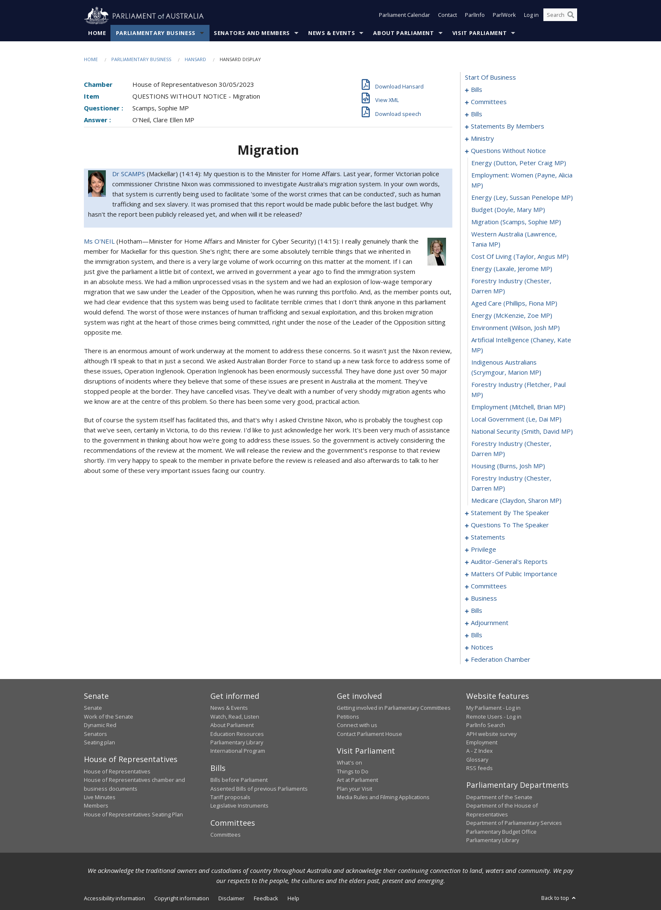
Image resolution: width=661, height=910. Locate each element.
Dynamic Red (100, 725)
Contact (447, 16)
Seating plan (99, 742)
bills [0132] (476, 611)
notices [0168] (482, 647)
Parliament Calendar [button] (404, 16)
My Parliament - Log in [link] (493, 708)
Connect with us (357, 725)
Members (96, 806)
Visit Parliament (479, 33)
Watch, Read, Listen (234, 716)
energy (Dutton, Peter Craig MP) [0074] (518, 163)
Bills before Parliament (239, 780)
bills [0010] (476, 114)
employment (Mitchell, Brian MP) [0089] (518, 407)
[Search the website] (560, 16)
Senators (95, 734)
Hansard (195, 59)
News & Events (331, 33)
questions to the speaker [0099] (510, 525)
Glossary (477, 759)
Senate (93, 708)
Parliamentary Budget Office (501, 831)
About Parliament (403, 33)
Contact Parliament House (369, 734)
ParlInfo (475, 16)
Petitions (348, 716)
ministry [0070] (482, 138)
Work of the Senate (108, 716)
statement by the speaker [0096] (510, 513)
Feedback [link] (266, 898)
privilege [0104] (483, 549)
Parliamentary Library (236, 742)
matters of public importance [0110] (514, 574)
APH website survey (491, 734)
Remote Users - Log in (493, 716)
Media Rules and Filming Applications (383, 797)
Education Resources (237, 734)
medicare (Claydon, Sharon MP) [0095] (516, 501)
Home (97, 33)
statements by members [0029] (507, 126)
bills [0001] (476, 90)
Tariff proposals (230, 797)
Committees (225, 835)
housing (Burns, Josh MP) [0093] (508, 466)
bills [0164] (476, 635)
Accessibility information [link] (114, 898)
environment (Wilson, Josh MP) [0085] (515, 328)
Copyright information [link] (181, 898)
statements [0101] (488, 537)
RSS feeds (479, 768)
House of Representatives (117, 771)
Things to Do (352, 771)
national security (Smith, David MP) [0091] (522, 431)
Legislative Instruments (239, 806)
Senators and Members (252, 33)
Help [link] (293, 898)
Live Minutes (100, 797)
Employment (481, 742)
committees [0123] (489, 586)
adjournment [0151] (489, 623)
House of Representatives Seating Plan (133, 814)
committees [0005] (489, 102)
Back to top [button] (559, 898)
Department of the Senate (499, 797)
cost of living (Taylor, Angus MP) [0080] (520, 256)
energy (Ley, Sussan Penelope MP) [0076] (522, 197)
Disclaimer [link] (231, 898)
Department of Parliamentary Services (514, 823)
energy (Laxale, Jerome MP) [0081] (511, 269)
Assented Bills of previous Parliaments (259, 788)
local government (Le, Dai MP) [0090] (516, 419)
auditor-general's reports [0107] (509, 562)
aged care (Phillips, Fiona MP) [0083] (514, 303)
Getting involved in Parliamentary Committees (394, 708)
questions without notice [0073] (508, 151)
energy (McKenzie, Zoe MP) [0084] (511, 315)
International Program (237, 751)
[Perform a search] (570, 16)
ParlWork (504, 16)
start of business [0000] (490, 77)
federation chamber (500, 659)
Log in (531, 16)
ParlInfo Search (485, 725)
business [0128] (484, 598)
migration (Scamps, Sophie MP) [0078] (516, 222)
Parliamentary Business (156, 33)
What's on (349, 763)
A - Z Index (479, 751)
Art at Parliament (357, 780)
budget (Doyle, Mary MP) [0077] (508, 210)
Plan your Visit (354, 788)
